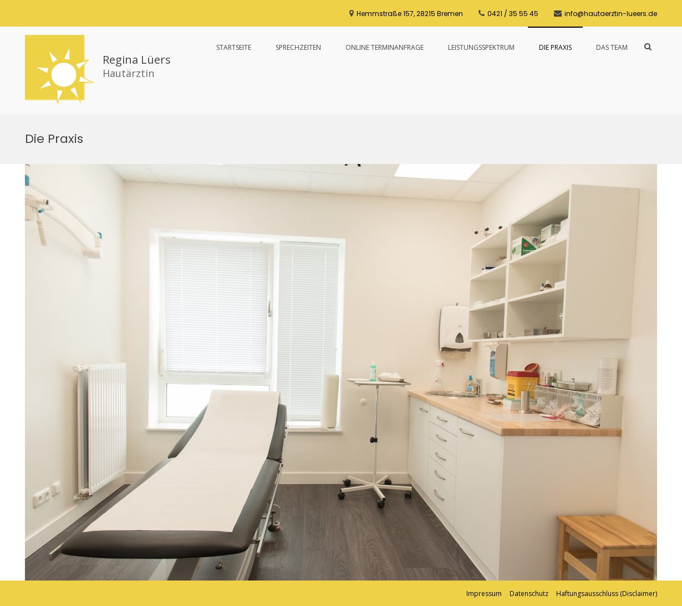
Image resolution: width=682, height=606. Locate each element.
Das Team (612, 47)
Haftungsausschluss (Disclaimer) (606, 593)
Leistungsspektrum (481, 47)
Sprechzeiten (298, 47)
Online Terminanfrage (384, 47)
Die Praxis (555, 47)
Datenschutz (529, 593)
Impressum (484, 593)
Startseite (233, 47)
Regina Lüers (137, 59)
